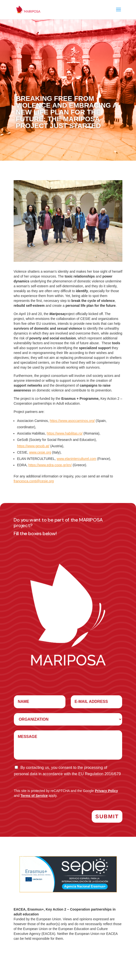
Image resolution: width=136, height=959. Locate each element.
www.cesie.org (40, 452)
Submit (107, 816)
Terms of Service (34, 796)
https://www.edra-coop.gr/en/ (50, 465)
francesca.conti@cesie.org (34, 481)
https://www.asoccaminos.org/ (72, 421)
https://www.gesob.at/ (33, 446)
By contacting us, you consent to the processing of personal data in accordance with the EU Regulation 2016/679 (67, 773)
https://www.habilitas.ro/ (64, 433)
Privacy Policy (106, 791)
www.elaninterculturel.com (76, 459)
